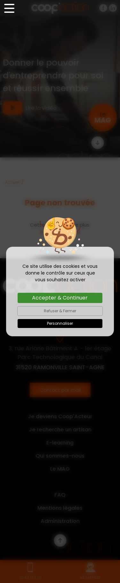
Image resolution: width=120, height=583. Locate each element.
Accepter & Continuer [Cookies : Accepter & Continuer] (60, 297)
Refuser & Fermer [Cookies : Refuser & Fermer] (60, 311)
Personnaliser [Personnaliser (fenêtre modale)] (60, 323)
